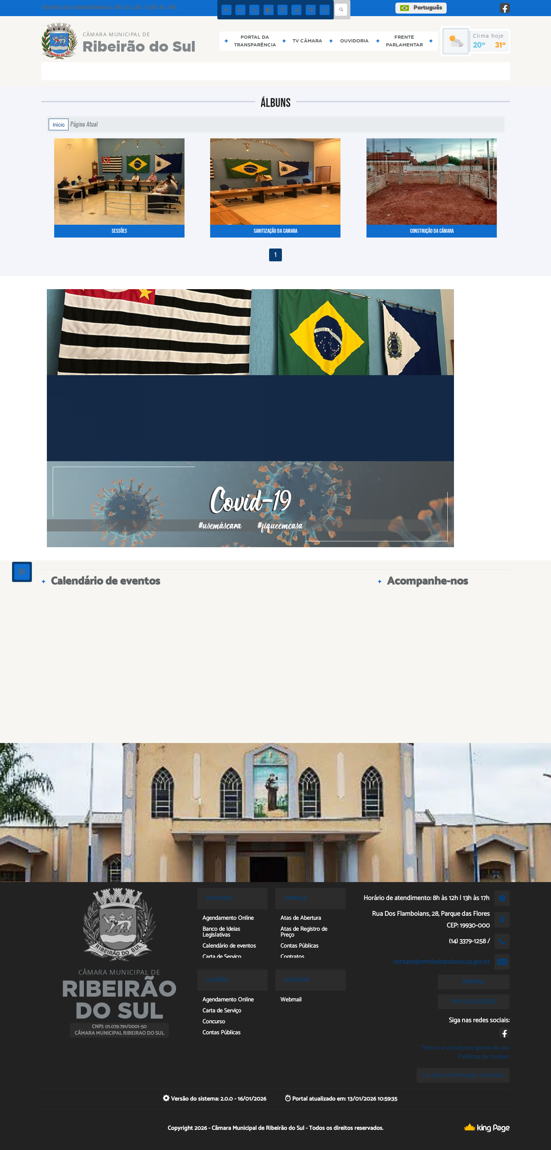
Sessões (119, 231)
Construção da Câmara (432, 231)
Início (58, 124)
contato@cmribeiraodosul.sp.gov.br (441, 961)
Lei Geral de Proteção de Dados (463, 1075)
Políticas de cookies (484, 1056)
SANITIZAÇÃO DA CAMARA (275, 231)
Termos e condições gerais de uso (465, 1047)
